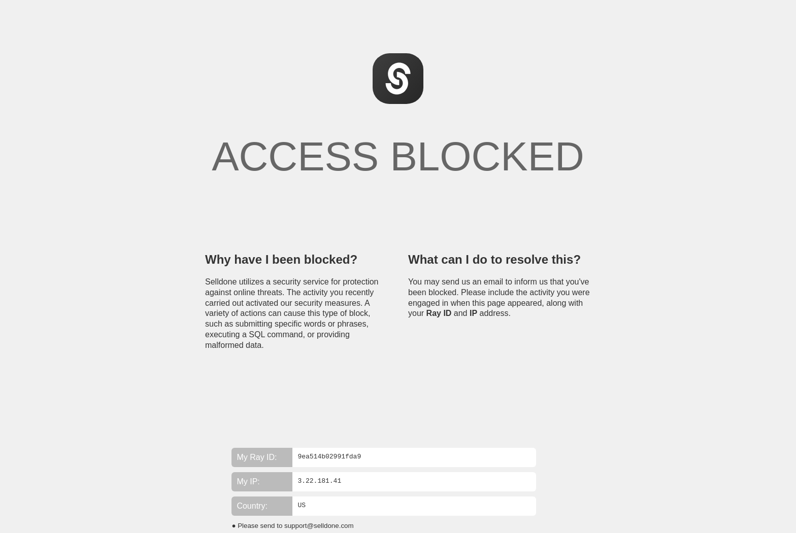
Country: (252, 506)
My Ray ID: (257, 457)
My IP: (248, 481)
